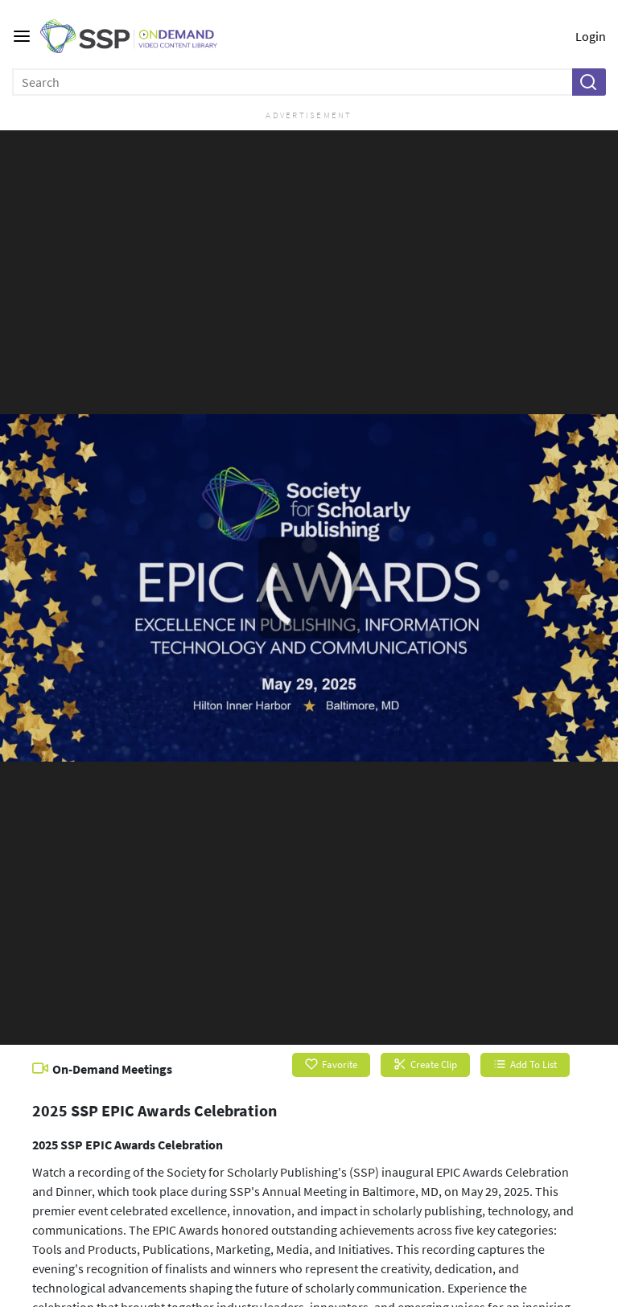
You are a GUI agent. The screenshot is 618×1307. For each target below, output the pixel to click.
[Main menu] (21, 36)
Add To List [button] (525, 1064)
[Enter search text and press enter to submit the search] (293, 82)
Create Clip (425, 1064)
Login (590, 36)
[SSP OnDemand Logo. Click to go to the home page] (140, 36)
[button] (588, 82)
